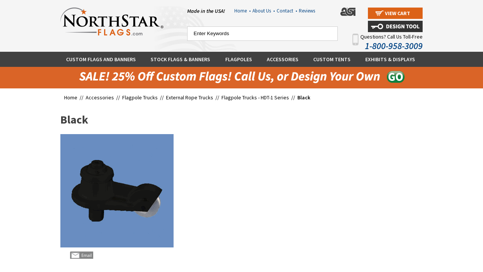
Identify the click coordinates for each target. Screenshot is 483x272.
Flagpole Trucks (140, 97)
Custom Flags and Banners (101, 59)
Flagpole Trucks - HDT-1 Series (255, 97)
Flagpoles (238, 59)
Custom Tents (332, 59)
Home (242, 11)
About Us (263, 11)
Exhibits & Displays (390, 59)
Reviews (307, 11)
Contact (287, 11)
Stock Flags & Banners (180, 59)
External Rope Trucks (189, 97)
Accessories (282, 59)
